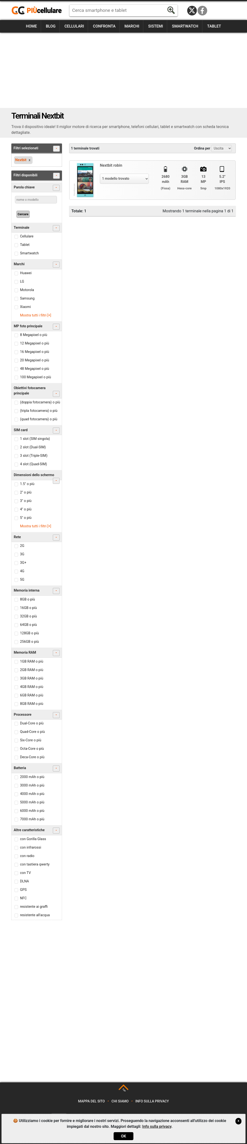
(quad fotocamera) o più (38, 419)
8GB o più (27, 599)
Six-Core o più (30, 740)
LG (22, 281)
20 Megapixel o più (34, 360)
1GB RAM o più (31, 661)
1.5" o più (27, 484)
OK (123, 1136)
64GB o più (28, 625)
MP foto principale (37, 327)
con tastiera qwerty (34, 864)
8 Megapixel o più (33, 335)
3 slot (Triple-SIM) (34, 456)
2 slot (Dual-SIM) (33, 447)
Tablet (214, 26)
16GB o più (28, 608)
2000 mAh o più (32, 777)
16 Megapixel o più (34, 352)
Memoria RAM (37, 653)
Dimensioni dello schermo (37, 476)
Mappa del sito (91, 1101)
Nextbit (21, 160)
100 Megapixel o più (35, 377)
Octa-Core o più (32, 749)
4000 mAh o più (32, 794)
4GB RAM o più (31, 687)
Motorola (27, 290)
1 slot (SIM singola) (35, 439)
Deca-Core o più (32, 757)
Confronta (104, 26)
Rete (37, 538)
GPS (23, 890)
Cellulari (74, 26)
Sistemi (155, 26)
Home (31, 26)
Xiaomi (25, 307)
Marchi (131, 26)
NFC (23, 898)
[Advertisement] (123, 70)
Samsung (27, 298)
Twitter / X (192, 10)
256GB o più (29, 642)
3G (22, 554)
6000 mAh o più (32, 811)
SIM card (37, 431)
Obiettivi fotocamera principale (37, 391)
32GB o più (28, 616)
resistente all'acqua (35, 915)
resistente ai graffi (34, 907)
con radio (27, 856)
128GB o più (29, 633)
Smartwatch (185, 26)
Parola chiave (37, 188)
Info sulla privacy (152, 1101)
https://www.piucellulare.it (38, 10)
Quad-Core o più (32, 732)
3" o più (26, 501)
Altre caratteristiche (37, 831)
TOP (124, 1090)
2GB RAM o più (31, 670)
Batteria (37, 768)
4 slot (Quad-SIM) (33, 464)
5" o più (26, 518)
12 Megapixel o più (34, 343)
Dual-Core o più (32, 723)
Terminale (37, 228)
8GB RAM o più (31, 704)
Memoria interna (37, 591)
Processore (37, 715)
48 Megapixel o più (34, 369)
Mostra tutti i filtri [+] (35, 315)
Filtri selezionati (37, 149)
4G (22, 571)
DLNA (24, 881)
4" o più (26, 509)
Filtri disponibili (37, 176)
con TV (25, 873)
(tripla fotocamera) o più (38, 411)
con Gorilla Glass (33, 839)
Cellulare (27, 236)
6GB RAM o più (31, 695)
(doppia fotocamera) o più (40, 402)
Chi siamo (120, 1101)
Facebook (202, 10)
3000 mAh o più (32, 785)
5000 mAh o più (32, 802)
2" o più (26, 492)
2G (22, 546)
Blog (50, 26)
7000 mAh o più (32, 819)
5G (22, 580)
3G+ (23, 563)
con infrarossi (30, 847)
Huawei (26, 273)
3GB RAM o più (31, 678)
